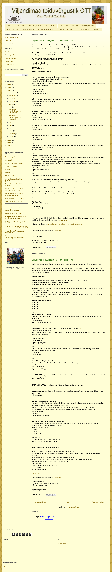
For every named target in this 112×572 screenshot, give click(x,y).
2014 (9, 90)
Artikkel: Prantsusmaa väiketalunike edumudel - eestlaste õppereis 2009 (16, 227)
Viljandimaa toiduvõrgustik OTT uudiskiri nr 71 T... (15, 111)
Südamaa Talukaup (11, 166)
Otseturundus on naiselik (13, 213)
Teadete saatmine (11, 58)
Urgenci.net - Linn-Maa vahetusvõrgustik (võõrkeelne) (14, 237)
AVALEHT (10, 26)
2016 (9, 85)
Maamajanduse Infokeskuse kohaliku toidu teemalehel (64, 224)
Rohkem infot (36, 473)
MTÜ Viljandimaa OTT (12, 37)
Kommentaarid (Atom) (73, 507)
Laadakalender (62, 220)
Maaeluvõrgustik (10, 157)
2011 (9, 145)
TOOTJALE (9, 43)
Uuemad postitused (39, 502)
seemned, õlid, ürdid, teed (68, 29)
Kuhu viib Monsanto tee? (13, 210)
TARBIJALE (9, 40)
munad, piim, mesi (88, 26)
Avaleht (69, 502)
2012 (9, 143)
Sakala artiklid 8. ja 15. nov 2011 (15, 198)
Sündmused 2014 (11, 64)
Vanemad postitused (98, 502)
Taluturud (21, 26)
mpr (4, 566)
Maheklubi (8, 160)
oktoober (12, 98)
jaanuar (11, 136)
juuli (10, 107)
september (12, 101)
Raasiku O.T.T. (10, 173)
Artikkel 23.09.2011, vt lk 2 (13, 202)
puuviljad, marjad (28, 29)
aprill (11, 128)
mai (10, 125)
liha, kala (75, 26)
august (11, 104)
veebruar (12, 134)
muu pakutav (85, 29)
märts (11, 131)
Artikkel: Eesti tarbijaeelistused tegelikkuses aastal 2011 (15, 222)
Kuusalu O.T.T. (10, 169)
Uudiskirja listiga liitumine (13, 55)
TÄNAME (96, 29)
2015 (9, 87)
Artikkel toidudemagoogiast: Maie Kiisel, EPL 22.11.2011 (15, 217)
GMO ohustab (9, 176)
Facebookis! (57, 230)
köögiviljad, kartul (12, 29)
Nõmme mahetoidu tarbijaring (14, 163)
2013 (9, 140)
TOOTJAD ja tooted (34, 26)
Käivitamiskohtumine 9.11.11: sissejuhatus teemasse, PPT (14, 189)
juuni (11, 122)
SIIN (61, 79)
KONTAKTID (64, 26)
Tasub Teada (9, 61)
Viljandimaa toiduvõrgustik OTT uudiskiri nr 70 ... (15, 117)
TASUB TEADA (50, 26)
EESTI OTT (9, 52)
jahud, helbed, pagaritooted (46, 29)
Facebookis (57, 477)
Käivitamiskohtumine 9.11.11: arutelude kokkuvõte (14, 194)
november (12, 95)
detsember (12, 93)
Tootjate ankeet (62, 543)
